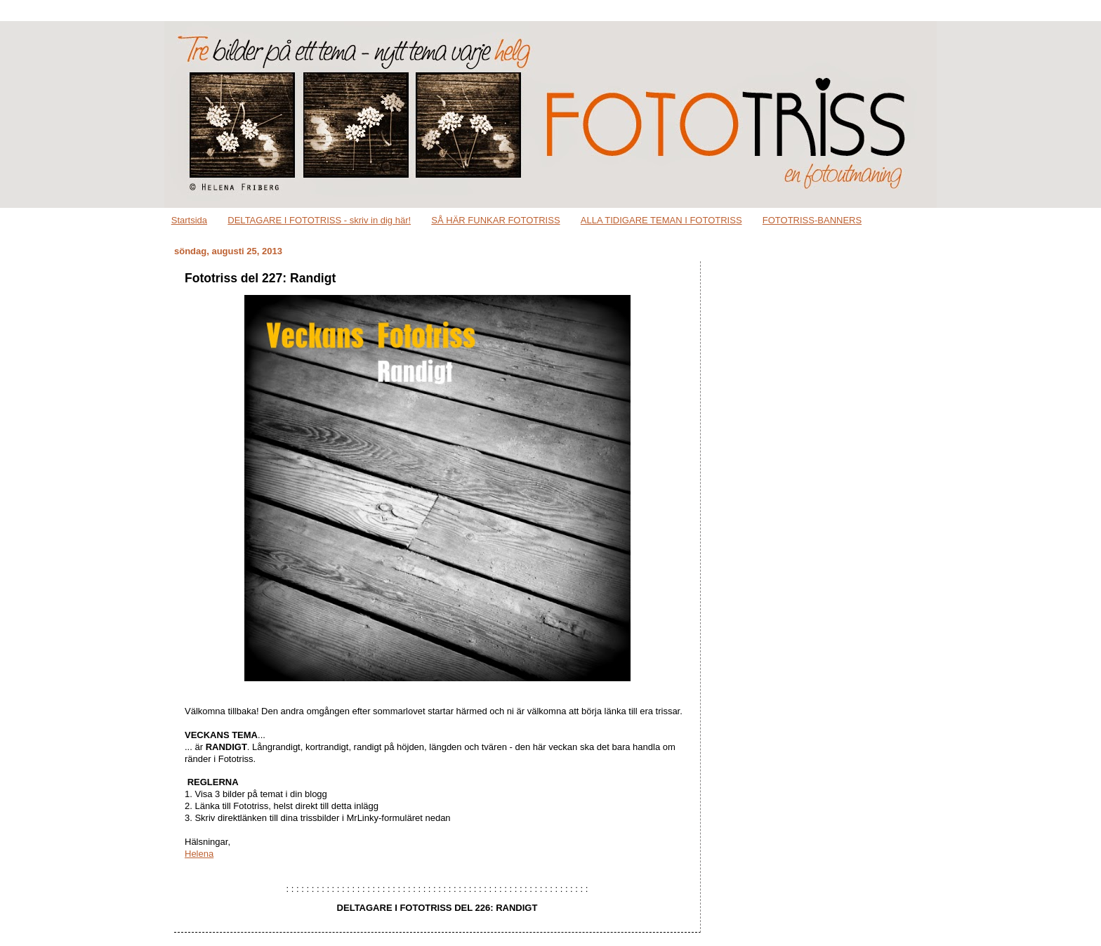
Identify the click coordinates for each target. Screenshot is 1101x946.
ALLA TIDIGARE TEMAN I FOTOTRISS (661, 220)
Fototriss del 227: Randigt (260, 278)
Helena (199, 853)
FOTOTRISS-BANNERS (812, 220)
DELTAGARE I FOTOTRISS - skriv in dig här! (319, 220)
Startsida (189, 220)
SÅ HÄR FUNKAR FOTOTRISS (495, 220)
